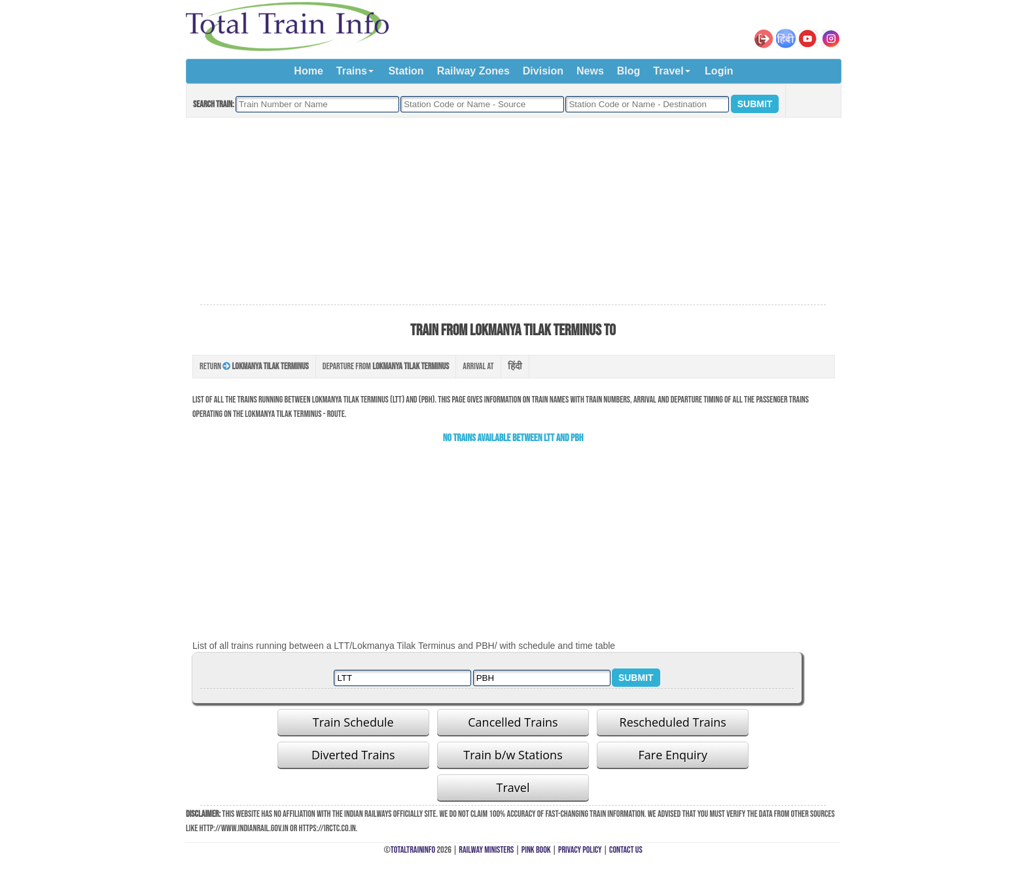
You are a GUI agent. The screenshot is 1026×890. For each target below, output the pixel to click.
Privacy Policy (580, 849)
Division (543, 70)
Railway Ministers (486, 849)
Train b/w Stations (512, 755)
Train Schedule (353, 722)
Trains (351, 70)
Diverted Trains (353, 755)
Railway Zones (473, 70)
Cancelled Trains (512, 722)
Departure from (386, 366)
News (590, 70)
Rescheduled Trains (673, 722)
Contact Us (626, 849)
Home (308, 70)
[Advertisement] (513, 211)
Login (719, 70)
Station (405, 70)
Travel (668, 70)
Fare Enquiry (673, 755)
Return (254, 366)
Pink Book (536, 849)
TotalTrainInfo (413, 849)
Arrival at (478, 366)
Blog (629, 70)
